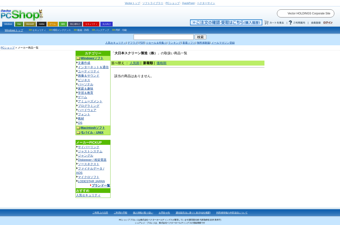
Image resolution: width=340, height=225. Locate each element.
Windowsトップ (14, 30)
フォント (84, 114)
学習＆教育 (85, 93)
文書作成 (84, 63)
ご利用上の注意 (100, 212)
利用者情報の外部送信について (232, 212)
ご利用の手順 (120, 212)
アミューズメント (90, 101)
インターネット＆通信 (93, 67)
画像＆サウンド (88, 75)
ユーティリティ (88, 71)
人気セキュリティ (88, 195)
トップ (132, 3)
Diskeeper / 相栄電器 (92, 160)
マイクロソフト (88, 177)
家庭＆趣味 (85, 88)
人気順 (135, 63)
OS (80, 123)
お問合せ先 (164, 212)
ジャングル (85, 155)
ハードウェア (87, 110)
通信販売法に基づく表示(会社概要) (193, 212)
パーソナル (85, 84)
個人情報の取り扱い (143, 212)
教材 (81, 118)
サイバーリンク (88, 147)
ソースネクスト (88, 164)
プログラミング (88, 106)
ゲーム (82, 97)
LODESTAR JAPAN (91, 181)
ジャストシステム (90, 151)
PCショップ (8, 47)
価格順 (161, 63)
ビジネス (84, 80)
